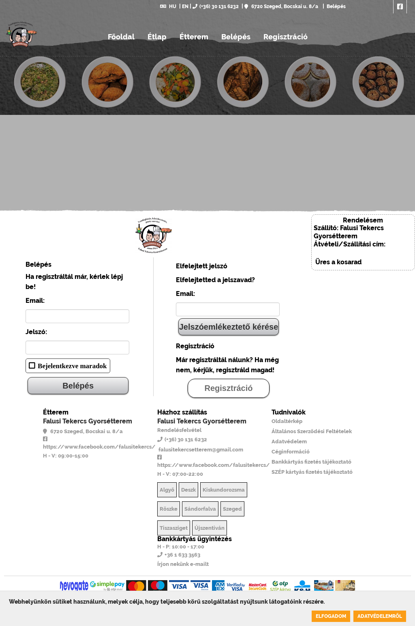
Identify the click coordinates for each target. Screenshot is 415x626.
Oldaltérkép (287, 421)
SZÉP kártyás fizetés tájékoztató (312, 472)
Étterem (194, 36)
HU (168, 6)
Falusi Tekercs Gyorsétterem (87, 421)
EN (185, 6)
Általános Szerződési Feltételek (312, 431)
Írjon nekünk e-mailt (183, 564)
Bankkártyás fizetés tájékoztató (311, 462)
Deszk (188, 490)
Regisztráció (285, 36)
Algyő (167, 490)
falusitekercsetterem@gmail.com (200, 450)
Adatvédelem (289, 441)
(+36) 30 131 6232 (216, 6)
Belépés (335, 6)
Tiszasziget (174, 528)
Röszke (169, 509)
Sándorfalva (200, 509)
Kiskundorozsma (224, 490)
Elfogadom (331, 616)
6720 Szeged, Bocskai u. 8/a (281, 6)
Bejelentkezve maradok (72, 365)
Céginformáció (291, 452)
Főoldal (121, 36)
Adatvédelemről (379, 616)
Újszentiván (210, 528)
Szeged (232, 509)
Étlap (157, 36)
